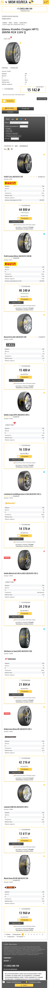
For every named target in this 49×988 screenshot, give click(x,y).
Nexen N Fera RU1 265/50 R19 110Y (15, 337)
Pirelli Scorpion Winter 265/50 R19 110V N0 (17, 256)
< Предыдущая (16, 934)
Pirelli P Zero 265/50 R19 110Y (13, 176)
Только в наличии (11, 133)
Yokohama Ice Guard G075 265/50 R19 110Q (18, 651)
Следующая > (11, 936)
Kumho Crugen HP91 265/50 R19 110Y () (16, 415)
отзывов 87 (42, 336)
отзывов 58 (16, 496)
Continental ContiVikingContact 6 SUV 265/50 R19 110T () (22, 494)
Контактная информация (10, 969)
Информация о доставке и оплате (24, 228)
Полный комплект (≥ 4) (13, 136)
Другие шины (9, 108)
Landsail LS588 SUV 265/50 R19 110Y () (16, 807)
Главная (4, 22)
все (13, 119)
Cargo (8, 128)
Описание (10, 112)
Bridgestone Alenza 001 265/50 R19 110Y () (18, 729)
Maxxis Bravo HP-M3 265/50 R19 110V (16, 878)
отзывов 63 (16, 416)
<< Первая (7, 934)
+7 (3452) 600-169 (6, 2)
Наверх (24, 985)
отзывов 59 (16, 258)
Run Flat (9, 131)
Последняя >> (21, 936)
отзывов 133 (16, 880)
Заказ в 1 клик (42, 98)
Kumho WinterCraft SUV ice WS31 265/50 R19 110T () (21, 573)
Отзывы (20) (25, 108)
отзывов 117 (41, 176)
